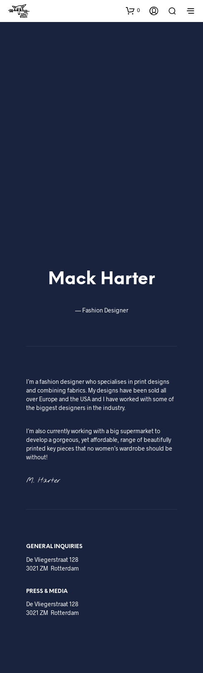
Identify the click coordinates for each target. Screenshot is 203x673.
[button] (133, 10)
